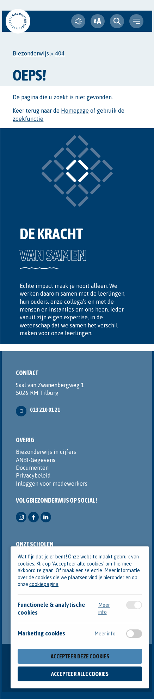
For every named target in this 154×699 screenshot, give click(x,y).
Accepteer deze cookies (80, 656)
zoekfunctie (28, 118)
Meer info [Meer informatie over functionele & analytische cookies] (104, 608)
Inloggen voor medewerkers (51, 483)
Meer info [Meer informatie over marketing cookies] (105, 634)
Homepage (75, 110)
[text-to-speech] (78, 21)
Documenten (32, 467)
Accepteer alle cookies (80, 674)
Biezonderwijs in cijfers (46, 452)
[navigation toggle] (136, 21)
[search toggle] (117, 21)
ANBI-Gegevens (35, 460)
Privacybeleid (33, 475)
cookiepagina (43, 584)
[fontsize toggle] (98, 21)
